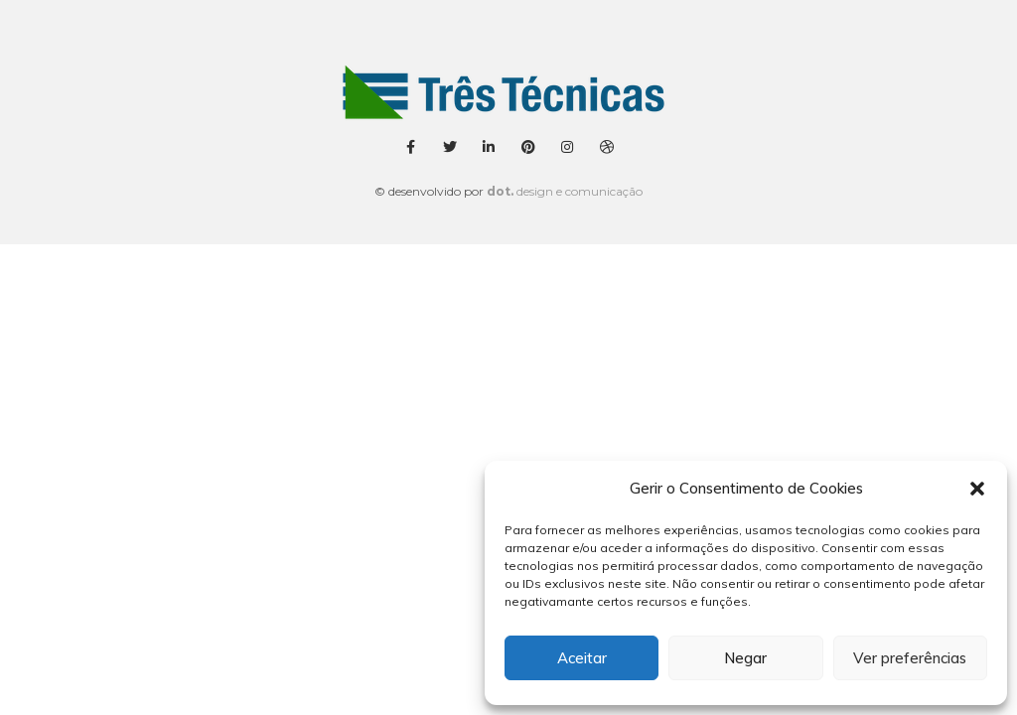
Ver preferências (909, 657)
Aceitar (582, 657)
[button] (977, 489)
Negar (745, 657)
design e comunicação (565, 191)
